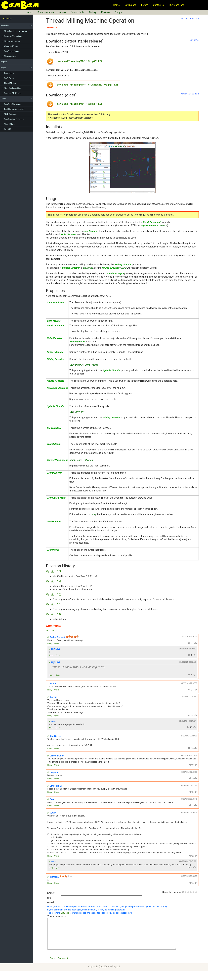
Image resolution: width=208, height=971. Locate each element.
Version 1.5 (53, 571)
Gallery (92, 12)
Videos (62, 12)
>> (52, 630)
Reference (4, 25)
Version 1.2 (53, 594)
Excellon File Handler (13, 93)
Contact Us (159, 5)
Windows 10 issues (11, 46)
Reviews (105, 12)
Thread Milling (10, 83)
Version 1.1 (53, 604)
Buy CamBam (176, 5)
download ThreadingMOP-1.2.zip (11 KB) (79, 104)
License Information (12, 41)
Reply (49, 643)
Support (119, 12)
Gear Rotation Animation (14, 119)
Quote (56, 643)
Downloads (130, 5)
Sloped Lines (9, 124)
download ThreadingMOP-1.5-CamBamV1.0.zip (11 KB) (87, 84)
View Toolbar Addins (12, 88)
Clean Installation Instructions (16, 31)
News (30, 12)
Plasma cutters (10, 56)
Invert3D (7, 129)
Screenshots (77, 12)
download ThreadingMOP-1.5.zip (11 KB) (79, 61)
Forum (144, 5)
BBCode (65, 913)
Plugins (3, 67)
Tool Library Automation (14, 109)
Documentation (46, 12)
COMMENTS (51, 27)
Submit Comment (59, 958)
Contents (7, 18)
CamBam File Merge (12, 104)
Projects (3, 62)
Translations (9, 73)
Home (116, 5)
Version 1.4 (53, 581)
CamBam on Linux (11, 51)
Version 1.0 (53, 614)
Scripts (3, 98)
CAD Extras (9, 78)
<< (47, 630)
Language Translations (13, 36)
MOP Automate (10, 114)
